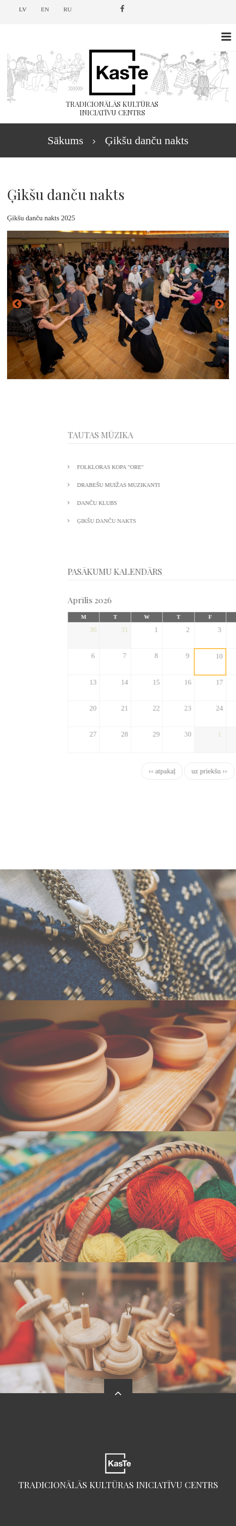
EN (45, 9)
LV (22, 9)
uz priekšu (219, 304)
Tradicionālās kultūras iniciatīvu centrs (118, 1485)
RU (67, 9)
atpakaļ (17, 304)
